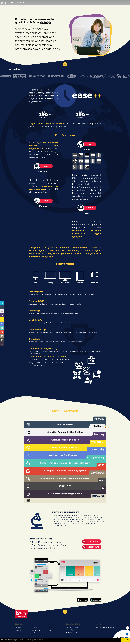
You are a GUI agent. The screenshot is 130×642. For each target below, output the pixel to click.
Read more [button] (40, 640)
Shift (49, 627)
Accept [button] (126, 640)
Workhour (35, 633)
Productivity (19, 630)
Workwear (18, 633)
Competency (36, 630)
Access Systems (71, 632)
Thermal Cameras (72, 627)
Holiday (50, 630)
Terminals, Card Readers (74, 630)
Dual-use (20, 2)
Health (13, 2)
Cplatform (35, 627)
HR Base (18, 627)
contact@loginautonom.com (105, 627)
